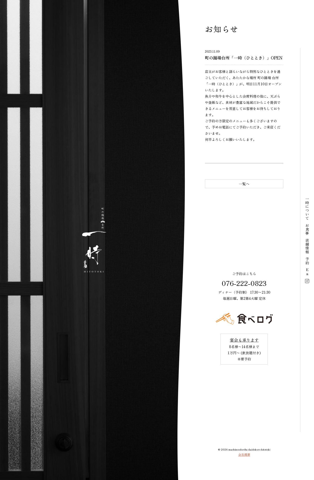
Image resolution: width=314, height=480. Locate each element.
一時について (307, 208)
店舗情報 (307, 246)
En (307, 272)
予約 (307, 261)
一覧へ (244, 183)
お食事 (307, 229)
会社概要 (244, 454)
